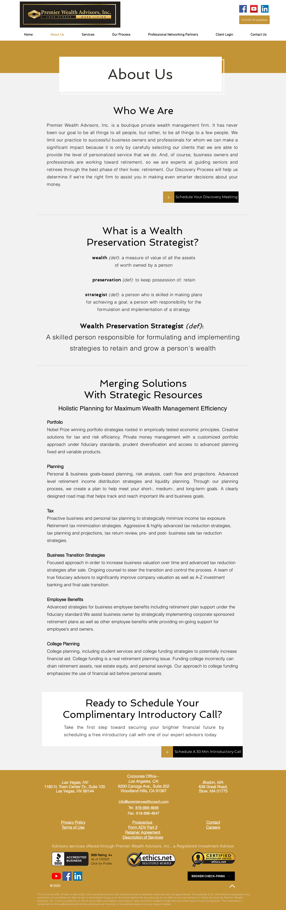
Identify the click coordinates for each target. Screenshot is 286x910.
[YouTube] (254, 9)
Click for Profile (101, 863)
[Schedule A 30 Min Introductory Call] (208, 751)
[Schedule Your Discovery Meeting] (206, 197)
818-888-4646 (146, 807)
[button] (229, 35)
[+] (168, 197)
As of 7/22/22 (100, 859)
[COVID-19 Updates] (254, 19)
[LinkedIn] (265, 9)
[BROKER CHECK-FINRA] (211, 876)
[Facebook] (243, 9)
